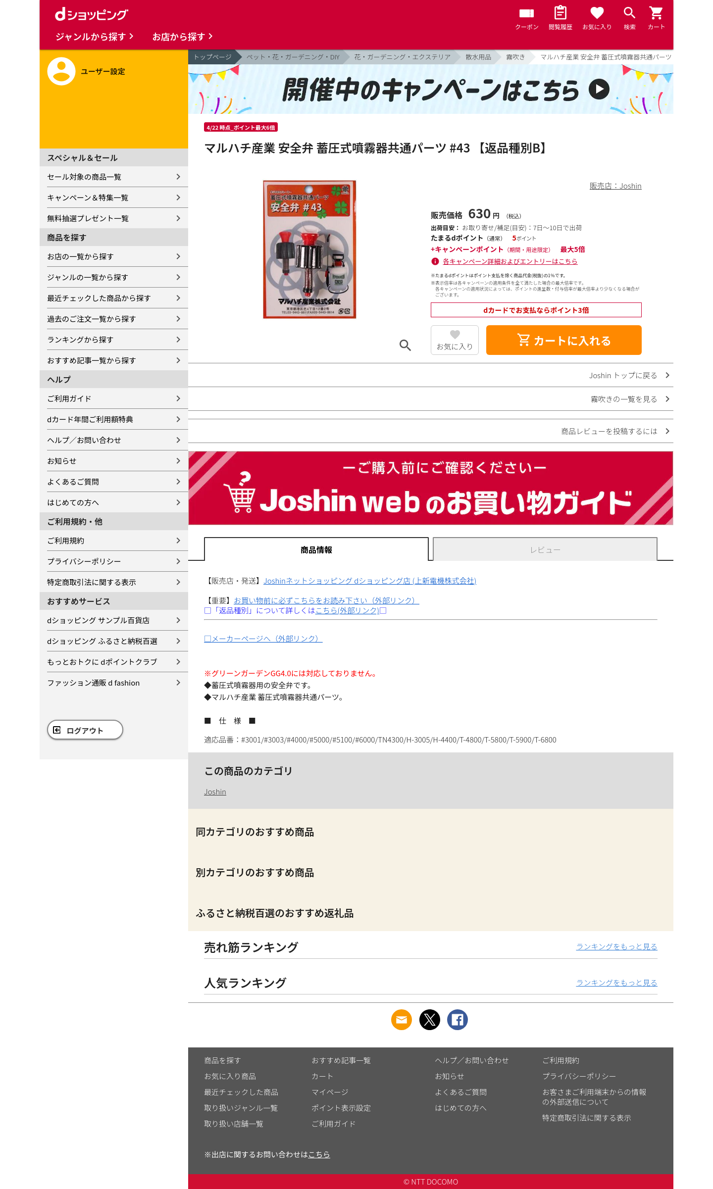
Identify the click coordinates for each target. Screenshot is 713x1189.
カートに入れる (563, 340)
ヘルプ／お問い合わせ (84, 440)
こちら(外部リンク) (347, 610)
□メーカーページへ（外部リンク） (263, 638)
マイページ (330, 1092)
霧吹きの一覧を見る (624, 398)
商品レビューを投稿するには (609, 431)
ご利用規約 (65, 540)
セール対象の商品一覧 (84, 176)
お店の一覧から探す (80, 256)
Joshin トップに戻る (623, 375)
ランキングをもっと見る (617, 946)
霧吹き (515, 56)
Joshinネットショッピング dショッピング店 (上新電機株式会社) (369, 580)
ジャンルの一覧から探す (87, 277)
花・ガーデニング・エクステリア (403, 56)
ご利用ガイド (69, 398)
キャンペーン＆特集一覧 (87, 197)
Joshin (215, 791)
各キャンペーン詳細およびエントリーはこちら (510, 261)
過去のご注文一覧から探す (91, 318)
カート (322, 1076)
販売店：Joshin (616, 185)
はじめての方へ (73, 502)
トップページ (212, 56)
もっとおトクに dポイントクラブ (102, 661)
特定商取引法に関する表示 (91, 582)
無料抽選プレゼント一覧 (88, 218)
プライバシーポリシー (84, 561)
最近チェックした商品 (241, 1092)
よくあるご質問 (73, 481)
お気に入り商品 (230, 1076)
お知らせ (62, 460)
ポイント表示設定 (341, 1107)
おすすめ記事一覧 (341, 1060)
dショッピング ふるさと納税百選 (102, 641)
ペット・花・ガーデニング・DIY (293, 56)
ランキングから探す (80, 339)
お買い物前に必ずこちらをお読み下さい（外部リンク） (326, 600)
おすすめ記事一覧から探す (91, 360)
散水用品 (478, 56)
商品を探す (222, 1060)
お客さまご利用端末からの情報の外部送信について (594, 1097)
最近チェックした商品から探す (99, 298)
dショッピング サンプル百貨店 (98, 620)
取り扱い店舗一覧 (233, 1123)
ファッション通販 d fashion (93, 682)
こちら (319, 1154)
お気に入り (454, 346)
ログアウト (85, 730)
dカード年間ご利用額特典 (90, 419)
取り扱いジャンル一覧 (241, 1107)
